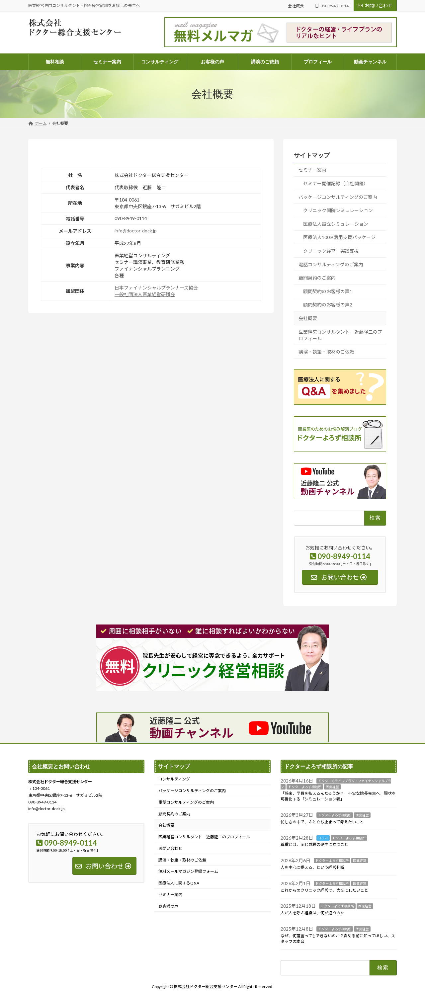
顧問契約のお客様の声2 (327, 304)
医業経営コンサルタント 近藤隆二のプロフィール (340, 335)
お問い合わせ (375, 5)
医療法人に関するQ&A (178, 882)
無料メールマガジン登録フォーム (188, 871)
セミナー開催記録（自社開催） (335, 183)
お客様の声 (168, 905)
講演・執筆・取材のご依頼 (326, 352)
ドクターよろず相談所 (304, 787)
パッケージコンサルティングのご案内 (337, 197)
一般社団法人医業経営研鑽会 (145, 294)
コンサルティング (174, 779)
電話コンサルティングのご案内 (330, 264)
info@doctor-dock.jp (136, 230)
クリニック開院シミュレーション (338, 210)
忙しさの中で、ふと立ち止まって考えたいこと (322, 821)
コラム (323, 838)
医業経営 (332, 787)
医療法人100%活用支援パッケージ (339, 237)
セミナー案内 (312, 170)
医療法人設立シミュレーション (335, 224)
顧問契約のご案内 (317, 278)
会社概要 (296, 5)
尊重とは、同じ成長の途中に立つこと (314, 844)
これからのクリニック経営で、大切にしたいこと (324, 889)
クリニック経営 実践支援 (331, 251)
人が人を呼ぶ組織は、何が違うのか (312, 912)
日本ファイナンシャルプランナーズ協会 (156, 288)
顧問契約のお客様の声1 (327, 291)
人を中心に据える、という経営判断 (312, 867)
